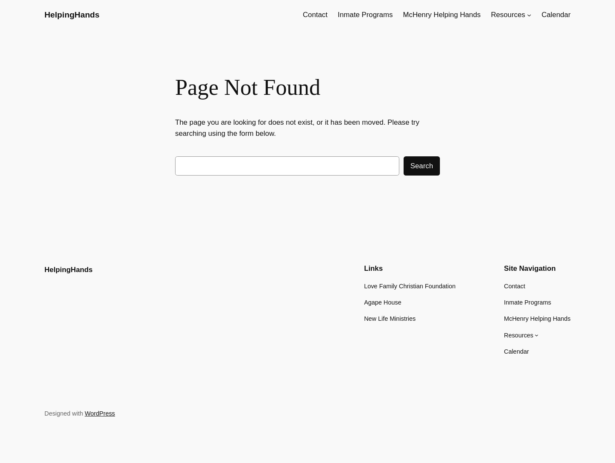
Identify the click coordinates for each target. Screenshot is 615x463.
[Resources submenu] (529, 15)
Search (421, 166)
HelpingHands (72, 14)
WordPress (100, 413)
